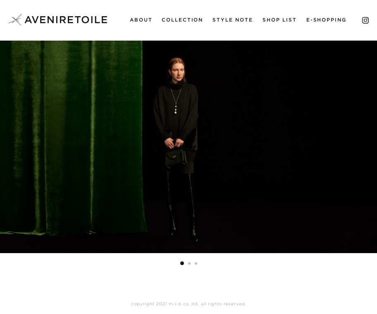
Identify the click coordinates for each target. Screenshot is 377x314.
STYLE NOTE (232, 20)
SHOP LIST (279, 20)
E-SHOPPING (326, 20)
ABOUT (141, 20)
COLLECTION (182, 20)
